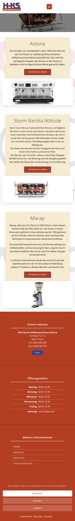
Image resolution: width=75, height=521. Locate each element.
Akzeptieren (37, 493)
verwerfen (37, 501)
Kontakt (16, 446)
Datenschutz (38, 516)
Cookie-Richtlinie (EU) (22, 463)
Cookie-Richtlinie (26, 516)
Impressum (48, 516)
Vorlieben (37, 508)
